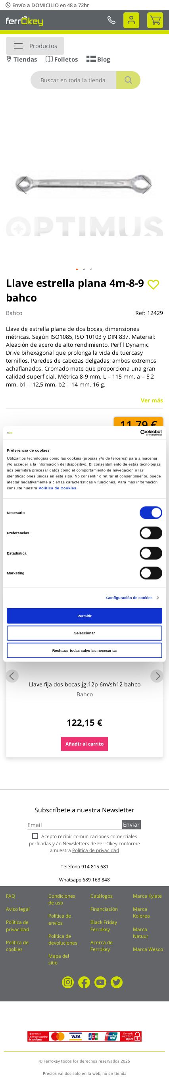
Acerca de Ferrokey (101, 946)
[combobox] (85, 80)
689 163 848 (96, 879)
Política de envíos (59, 919)
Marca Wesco (148, 949)
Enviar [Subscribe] (131, 824)
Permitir (84, 616)
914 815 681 (95, 866)
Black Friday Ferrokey (103, 925)
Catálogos (101, 896)
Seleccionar (84, 633)
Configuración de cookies (129, 598)
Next (156, 675)
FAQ (10, 896)
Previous (12, 675)
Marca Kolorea (141, 912)
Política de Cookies (57, 488)
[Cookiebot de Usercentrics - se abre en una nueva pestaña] (127, 433)
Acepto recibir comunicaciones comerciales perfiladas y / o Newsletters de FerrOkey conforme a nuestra (84, 843)
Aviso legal (18, 909)
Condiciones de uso (61, 899)
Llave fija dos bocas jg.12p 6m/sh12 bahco (84, 684)
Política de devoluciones (62, 939)
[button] (22, 185)
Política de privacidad (17, 925)
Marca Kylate (147, 896)
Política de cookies (17, 946)
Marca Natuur (140, 932)
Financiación (104, 909)
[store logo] (24, 21)
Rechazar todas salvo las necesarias (84, 650)
